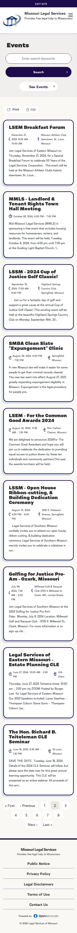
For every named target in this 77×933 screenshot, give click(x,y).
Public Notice (38, 863)
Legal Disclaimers (38, 883)
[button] (70, 15)
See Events (38, 86)
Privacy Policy (38, 873)
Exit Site (41, 4)
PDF (33, 109)
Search (38, 71)
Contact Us (38, 904)
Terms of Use (38, 894)
